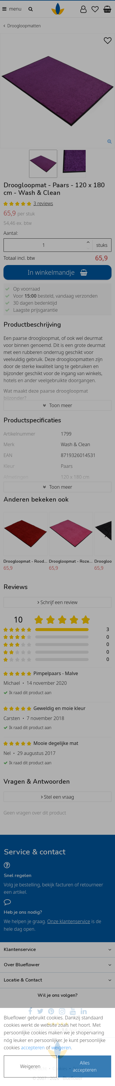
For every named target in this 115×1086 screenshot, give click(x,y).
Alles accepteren (85, 1066)
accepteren (33, 1047)
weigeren (61, 1047)
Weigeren (30, 1066)
